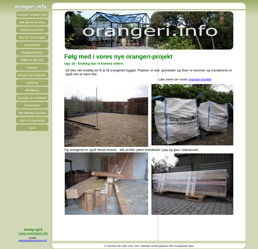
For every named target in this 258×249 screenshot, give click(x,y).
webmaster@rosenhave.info (33, 240)
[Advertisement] (148, 227)
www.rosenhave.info (33, 233)
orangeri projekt (199, 79)
